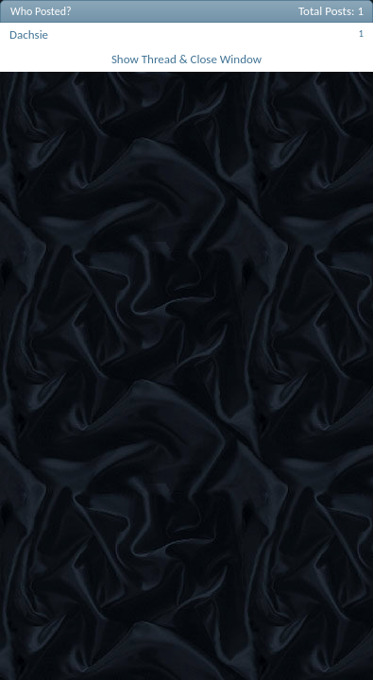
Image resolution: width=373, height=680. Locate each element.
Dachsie (28, 34)
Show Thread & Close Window (186, 59)
